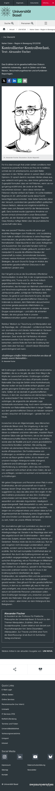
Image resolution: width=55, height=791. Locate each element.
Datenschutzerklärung (36, 765)
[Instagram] (4, 757)
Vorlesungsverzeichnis (11, 733)
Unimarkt (5, 709)
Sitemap (5, 770)
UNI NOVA (22, 29)
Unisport (5, 738)
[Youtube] (35, 757)
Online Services (8, 699)
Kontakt (5, 775)
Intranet (5, 743)
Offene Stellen (7, 695)
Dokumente (34, 3)
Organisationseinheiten (21, 3)
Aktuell (11, 29)
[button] (4, 80)
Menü (46, 23)
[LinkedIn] (20, 757)
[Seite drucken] (40, 669)
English (6, 3)
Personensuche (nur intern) (13, 704)
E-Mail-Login (7, 690)
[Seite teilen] (14, 669)
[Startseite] (4, 29)
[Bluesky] (50, 757)
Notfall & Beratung (9, 719)
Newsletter (32, 770)
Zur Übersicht (9, 37)
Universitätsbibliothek (10, 729)
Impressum (6, 765)
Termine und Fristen (10, 724)
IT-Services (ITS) (8, 714)
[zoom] (27, 120)
